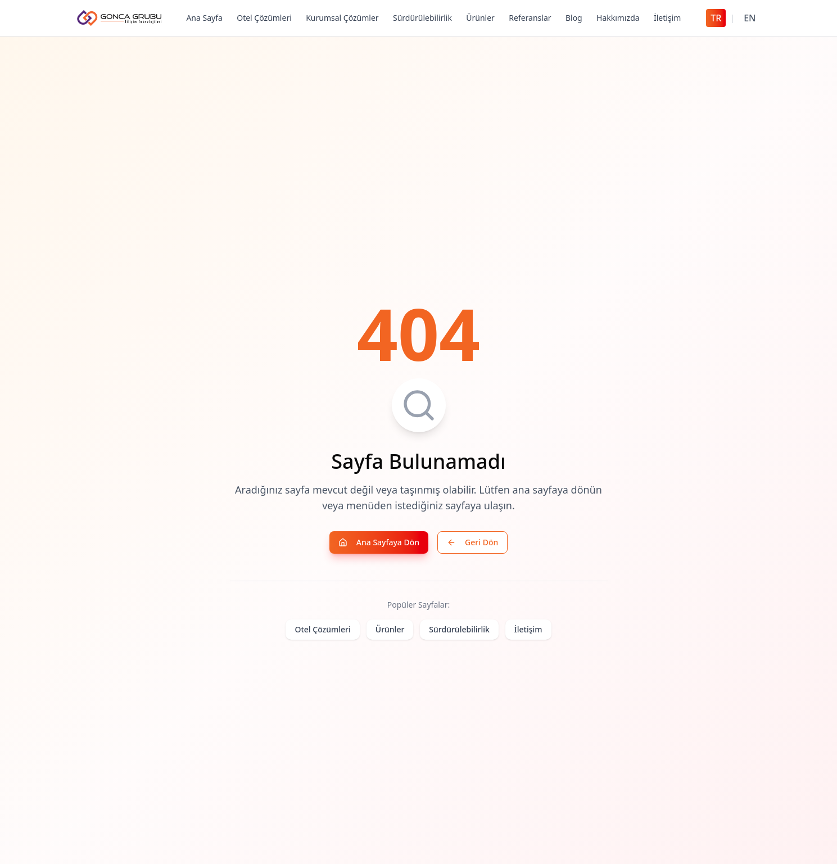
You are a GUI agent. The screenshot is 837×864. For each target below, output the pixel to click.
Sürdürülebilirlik (422, 17)
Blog (573, 17)
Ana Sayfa (204, 17)
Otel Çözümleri (264, 17)
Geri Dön (472, 542)
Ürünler (480, 17)
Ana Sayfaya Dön (378, 542)
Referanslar (530, 17)
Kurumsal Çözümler (342, 17)
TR (716, 18)
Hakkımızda (618, 17)
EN (749, 18)
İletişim (667, 17)
